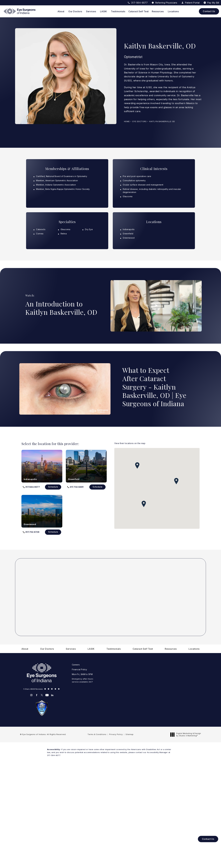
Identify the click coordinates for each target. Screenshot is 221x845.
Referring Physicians (166, 2)
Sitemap (129, 734)
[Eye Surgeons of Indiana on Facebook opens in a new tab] (36, 695)
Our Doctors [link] (75, 11)
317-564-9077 (53, 755)
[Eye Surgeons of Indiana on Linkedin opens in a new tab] (52, 695)
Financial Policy (79, 669)
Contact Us (209, 11)
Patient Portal (190, 2)
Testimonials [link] (118, 11)
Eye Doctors (139, 121)
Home (127, 121)
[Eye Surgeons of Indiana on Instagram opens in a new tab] (31, 695)
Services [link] (91, 11)
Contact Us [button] (208, 839)
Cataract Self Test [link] (138, 11)
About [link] (61, 11)
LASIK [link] (103, 11)
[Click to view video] (156, 305)
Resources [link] (158, 11)
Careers (76, 664)
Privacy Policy (116, 734)
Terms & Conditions (97, 734)
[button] (31, 487)
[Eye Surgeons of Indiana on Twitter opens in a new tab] (42, 695)
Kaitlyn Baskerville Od (162, 121)
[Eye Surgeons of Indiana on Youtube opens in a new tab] (47, 695)
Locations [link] (173, 11)
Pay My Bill (213, 2)
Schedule (53, 487)
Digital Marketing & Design (186, 734)
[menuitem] (61, 11)
